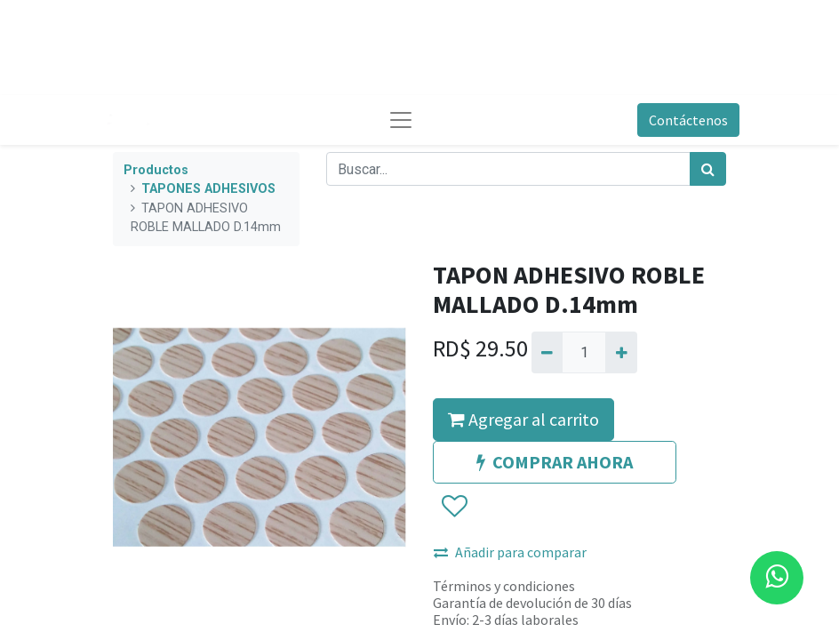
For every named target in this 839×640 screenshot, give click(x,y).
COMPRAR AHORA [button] (554, 462)
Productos (156, 170)
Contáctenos (688, 120)
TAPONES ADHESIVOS (208, 188)
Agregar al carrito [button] (523, 419)
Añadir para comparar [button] (510, 552)
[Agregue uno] (620, 352)
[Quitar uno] (547, 352)
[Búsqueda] (708, 169)
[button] (454, 506)
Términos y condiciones (504, 586)
